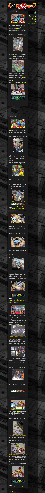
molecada (12, 300)
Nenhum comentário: (21, 206)
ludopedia (10, 209)
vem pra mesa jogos (24, 300)
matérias (35, 16)
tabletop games (10, 104)
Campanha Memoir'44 (30, 23)
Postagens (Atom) (13, 491)
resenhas (12, 209)
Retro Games (33, 21)
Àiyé (9, 303)
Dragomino (17, 486)
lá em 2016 (19, 78)
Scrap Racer (11, 212)
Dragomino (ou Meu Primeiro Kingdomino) (15, 399)
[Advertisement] (18, 110)
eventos (35, 19)
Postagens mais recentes (12, 489)
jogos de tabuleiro (24, 208)
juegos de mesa (25, 299)
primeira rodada (31, 18)
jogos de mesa (20, 208)
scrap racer (17, 300)
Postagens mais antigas (23, 489)
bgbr (12, 208)
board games (14, 208)
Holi (17, 208)
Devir (16, 208)
